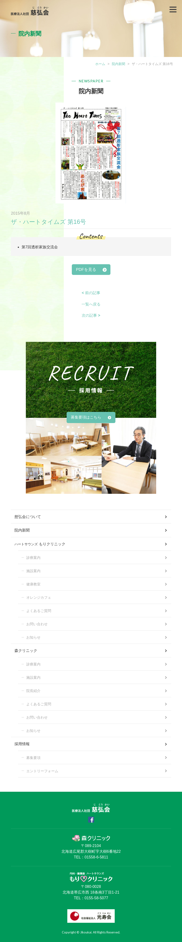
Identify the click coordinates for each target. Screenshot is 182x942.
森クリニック (25, 651)
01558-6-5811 (96, 857)
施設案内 (33, 571)
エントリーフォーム (42, 771)
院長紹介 (33, 691)
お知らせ (33, 637)
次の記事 (91, 315)
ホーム (100, 64)
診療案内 (33, 558)
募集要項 (33, 758)
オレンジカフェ (38, 597)
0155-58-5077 (96, 898)
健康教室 (33, 584)
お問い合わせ (37, 624)
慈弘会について (27, 517)
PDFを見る (86, 269)
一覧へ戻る (91, 304)
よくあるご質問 (38, 611)
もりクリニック (39, 544)
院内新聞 (118, 64)
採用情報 (22, 744)
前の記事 (91, 293)
